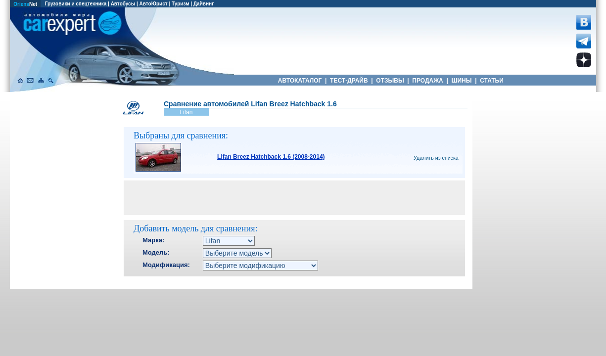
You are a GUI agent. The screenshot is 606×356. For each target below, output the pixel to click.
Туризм (180, 3)
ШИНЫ (461, 80)
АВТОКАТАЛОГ (300, 80)
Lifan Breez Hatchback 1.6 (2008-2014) (271, 156)
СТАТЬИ (491, 80)
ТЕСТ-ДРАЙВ (349, 80)
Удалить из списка (436, 158)
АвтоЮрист (154, 3)
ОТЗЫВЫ (390, 80)
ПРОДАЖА (428, 80)
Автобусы (123, 3)
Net (25, 4)
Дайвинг (203, 3)
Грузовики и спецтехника (76, 3)
